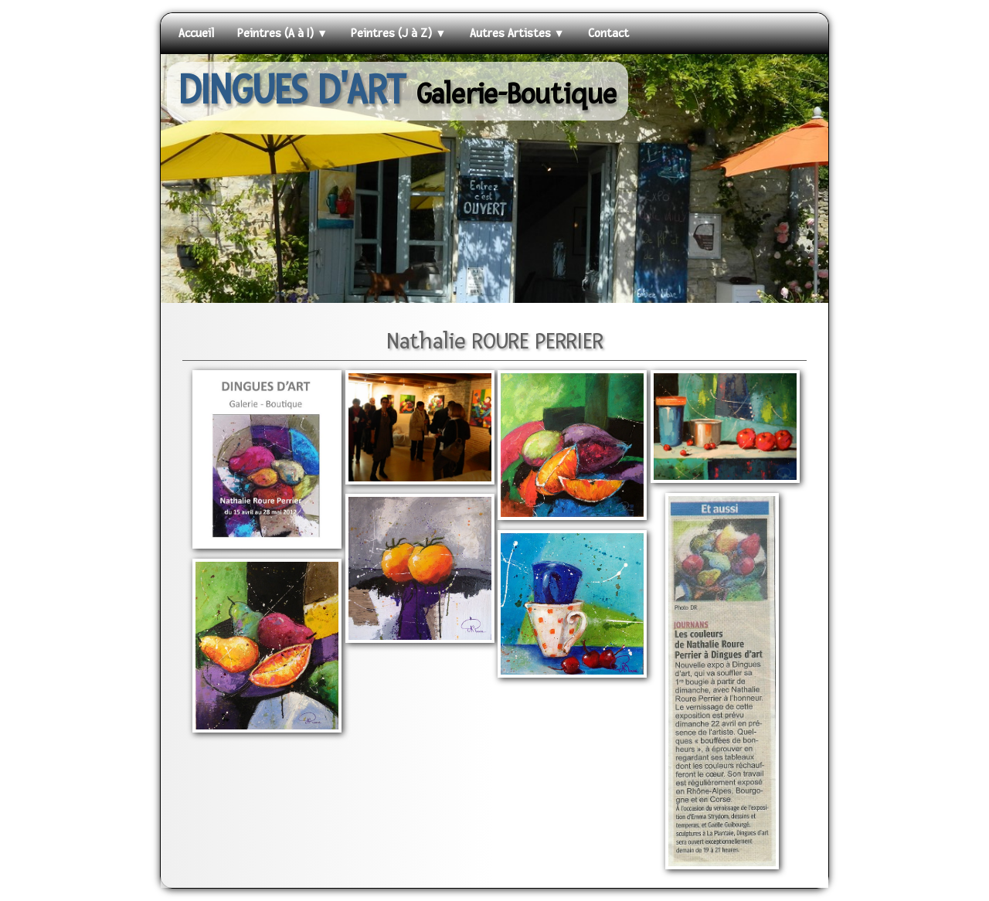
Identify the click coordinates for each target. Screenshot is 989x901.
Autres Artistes (517, 33)
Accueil (196, 33)
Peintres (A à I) (282, 33)
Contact (608, 33)
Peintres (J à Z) (398, 33)
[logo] (397, 91)
